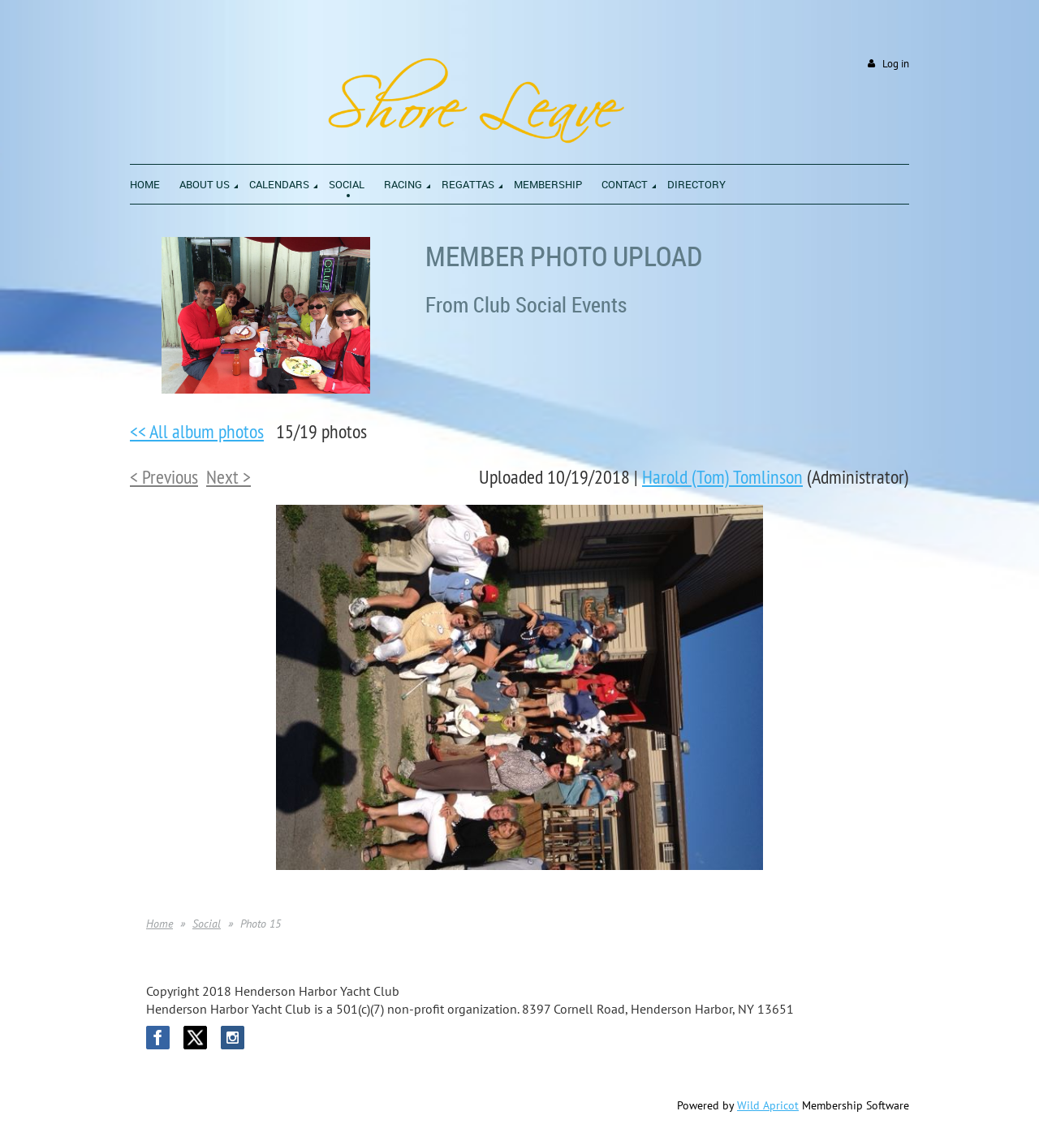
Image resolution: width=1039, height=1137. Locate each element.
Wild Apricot (768, 1105)
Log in (895, 64)
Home (159, 923)
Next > (228, 476)
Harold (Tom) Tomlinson (722, 476)
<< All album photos (197, 431)
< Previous (164, 476)
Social (206, 923)
